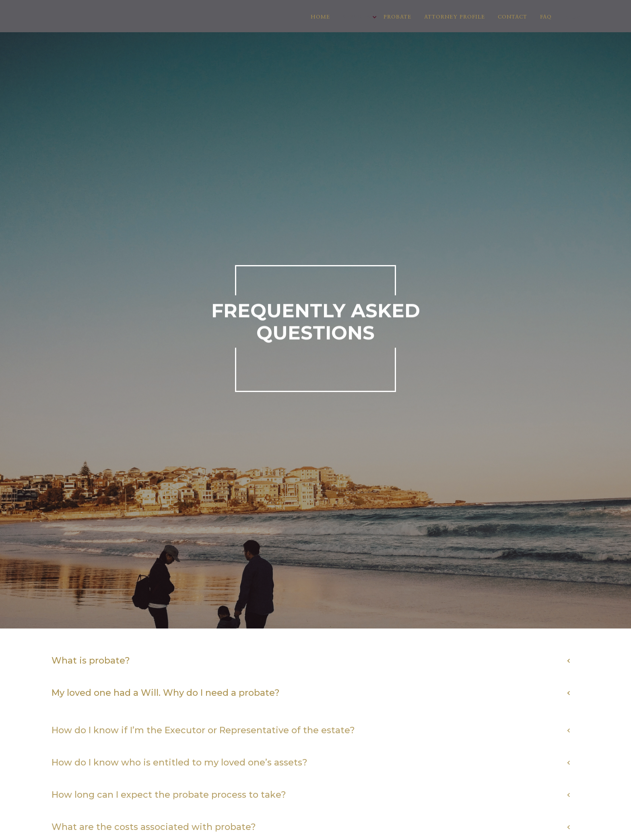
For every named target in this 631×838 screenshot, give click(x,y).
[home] (73, 5)
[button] (356, 17)
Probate (397, 17)
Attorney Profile (454, 17)
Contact (512, 17)
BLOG (573, 17)
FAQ (546, 17)
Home (320, 17)
